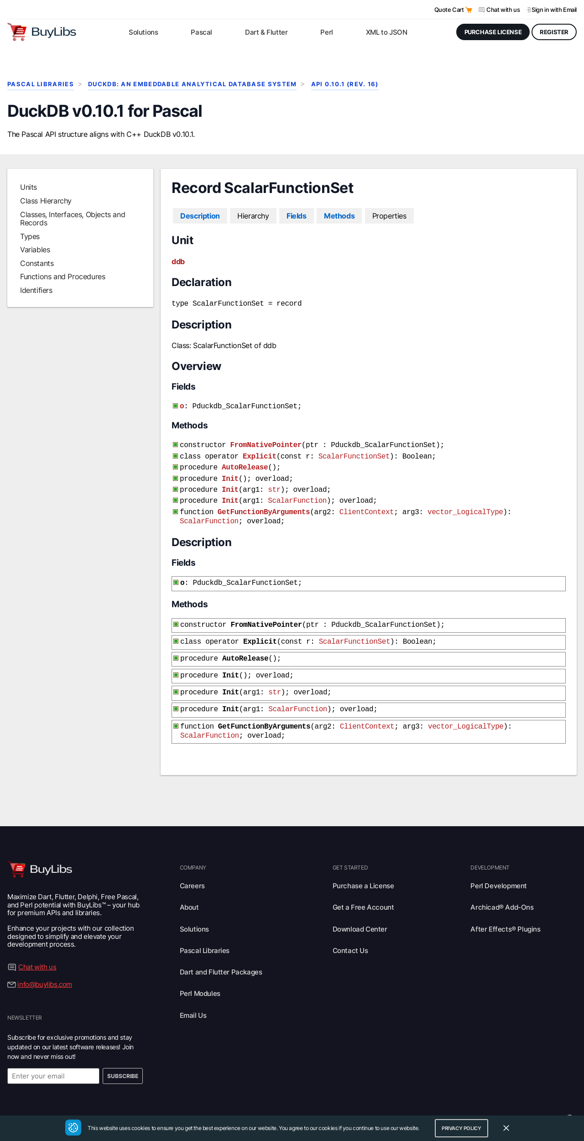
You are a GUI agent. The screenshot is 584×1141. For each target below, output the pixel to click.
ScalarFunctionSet (354, 453)
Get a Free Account (363, 890)
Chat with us (503, 9)
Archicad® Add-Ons (501, 890)
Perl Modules (200, 976)
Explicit (259, 453)
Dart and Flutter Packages (221, 954)
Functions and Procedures (62, 276)
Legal (390, 1101)
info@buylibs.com (44, 967)
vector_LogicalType (465, 504)
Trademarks (357, 1101)
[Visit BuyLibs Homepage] (41, 32)
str (274, 484)
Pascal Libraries (40, 84)
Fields (297, 215)
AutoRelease (245, 463)
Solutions (194, 911)
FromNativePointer (265, 443)
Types (30, 236)
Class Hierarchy (46, 200)
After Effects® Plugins (505, 911)
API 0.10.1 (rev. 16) (345, 84)
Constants (36, 263)
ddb (178, 261)
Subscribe (122, 1058)
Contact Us (350, 933)
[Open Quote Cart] (468, 10)
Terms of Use (313, 1101)
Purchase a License (363, 868)
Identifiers (36, 290)
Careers (192, 868)
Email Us (193, 998)
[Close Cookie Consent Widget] (506, 1128)
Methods (339, 215)
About (189, 890)
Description (200, 215)
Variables (35, 249)
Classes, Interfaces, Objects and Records (72, 218)
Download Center (360, 911)
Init (230, 474)
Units (28, 187)
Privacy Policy (266, 1101)
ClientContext (366, 504)
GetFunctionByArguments (264, 504)
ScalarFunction (297, 494)
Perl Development (498, 868)
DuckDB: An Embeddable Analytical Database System (192, 84)
